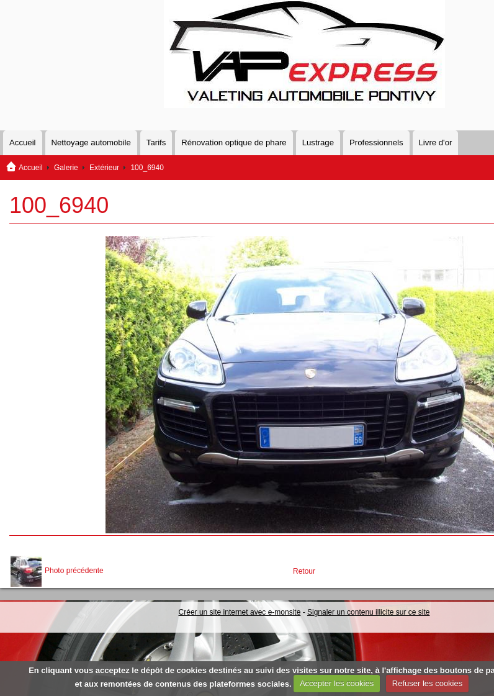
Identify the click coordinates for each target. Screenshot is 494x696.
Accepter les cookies (337, 683)
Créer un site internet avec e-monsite (240, 612)
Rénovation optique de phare (233, 142)
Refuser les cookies (427, 683)
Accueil (22, 142)
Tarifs (156, 142)
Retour (304, 571)
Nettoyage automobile (91, 142)
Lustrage (318, 142)
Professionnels (376, 142)
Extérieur (104, 167)
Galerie (66, 167)
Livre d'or (435, 142)
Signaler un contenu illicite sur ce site (368, 612)
